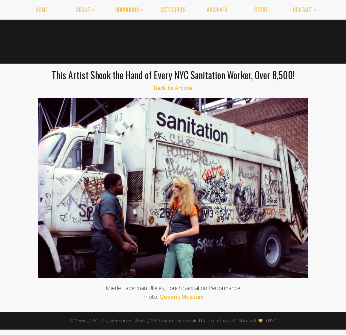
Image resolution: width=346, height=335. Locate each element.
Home (41, 10)
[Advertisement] (204, 40)
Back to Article (173, 88)
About (83, 10)
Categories (173, 10)
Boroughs (127, 10)
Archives (217, 10)
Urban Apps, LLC (221, 320)
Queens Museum (181, 296)
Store (261, 10)
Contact (302, 10)
